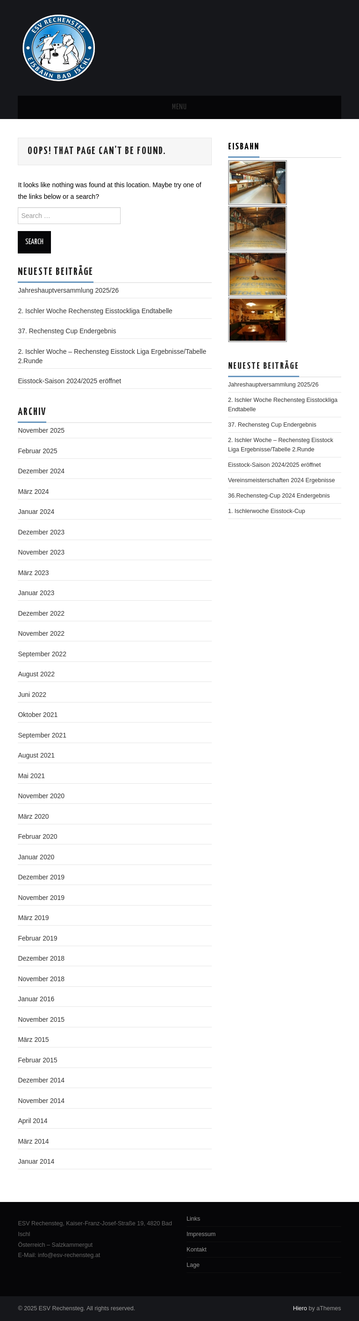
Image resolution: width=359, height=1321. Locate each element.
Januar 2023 (36, 593)
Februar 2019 (37, 938)
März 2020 (33, 816)
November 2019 (41, 897)
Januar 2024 (36, 511)
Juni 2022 (32, 694)
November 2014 (41, 1100)
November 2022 (41, 633)
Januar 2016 (36, 999)
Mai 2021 (31, 776)
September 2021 (42, 735)
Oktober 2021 (37, 714)
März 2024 (33, 491)
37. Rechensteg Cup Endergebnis (67, 331)
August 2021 (36, 755)
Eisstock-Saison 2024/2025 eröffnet (69, 381)
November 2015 (41, 1019)
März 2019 (33, 917)
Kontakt (197, 1249)
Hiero (300, 1308)
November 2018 (41, 979)
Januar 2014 (36, 1161)
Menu (179, 107)
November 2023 (41, 552)
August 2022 (36, 674)
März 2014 (33, 1141)
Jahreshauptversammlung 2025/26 (68, 290)
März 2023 (33, 572)
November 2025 (41, 430)
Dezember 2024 (41, 471)
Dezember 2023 (41, 532)
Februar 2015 (37, 1060)
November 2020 (41, 796)
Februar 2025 (37, 451)
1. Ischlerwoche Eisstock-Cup (266, 511)
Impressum (201, 1234)
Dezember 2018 (41, 958)
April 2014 (32, 1120)
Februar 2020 (37, 836)
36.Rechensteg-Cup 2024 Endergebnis (279, 495)
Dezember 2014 (41, 1080)
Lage (193, 1265)
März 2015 (33, 1039)
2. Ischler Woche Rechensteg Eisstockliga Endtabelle (95, 311)
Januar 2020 (36, 857)
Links (193, 1219)
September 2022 (42, 654)
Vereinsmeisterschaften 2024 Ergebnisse (281, 480)
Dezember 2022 (41, 613)
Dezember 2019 (41, 877)
